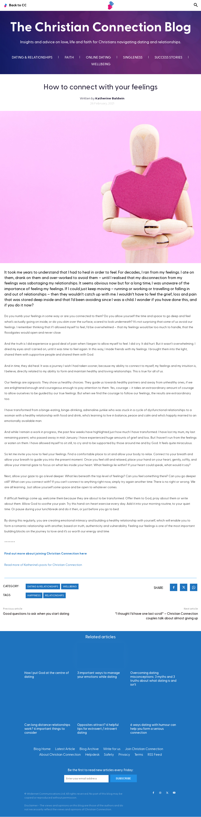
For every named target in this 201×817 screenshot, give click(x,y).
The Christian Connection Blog (100, 27)
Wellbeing (70, 586)
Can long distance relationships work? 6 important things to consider (47, 728)
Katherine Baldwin (109, 98)
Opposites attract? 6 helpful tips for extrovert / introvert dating (98, 728)
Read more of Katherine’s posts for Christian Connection (43, 564)
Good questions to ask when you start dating (36, 613)
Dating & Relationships (43, 586)
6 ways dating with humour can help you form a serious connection (153, 728)
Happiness (34, 595)
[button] (196, 5)
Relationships (54, 595)
